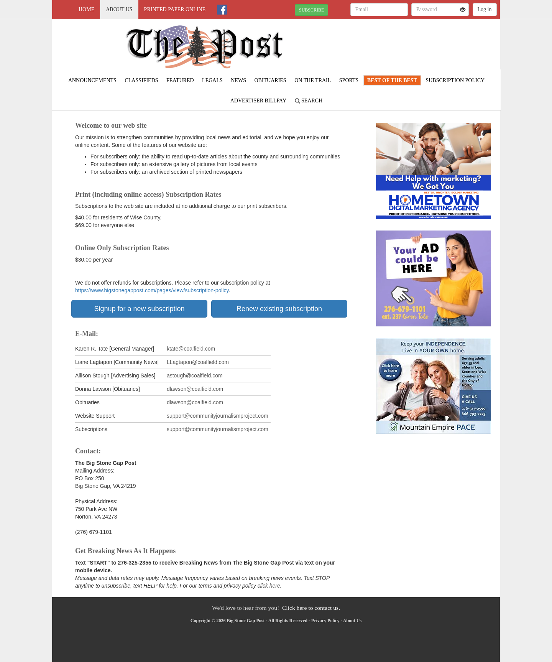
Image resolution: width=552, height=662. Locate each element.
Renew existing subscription (279, 309)
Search (309, 101)
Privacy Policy (325, 620)
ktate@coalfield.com (191, 349)
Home (86, 9)
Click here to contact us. (311, 607)
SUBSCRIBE (311, 10)
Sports (349, 80)
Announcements (92, 80)
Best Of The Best (392, 80)
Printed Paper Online (175, 9)
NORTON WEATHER (430, 46)
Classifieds (141, 80)
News (238, 80)
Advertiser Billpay (258, 101)
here (274, 586)
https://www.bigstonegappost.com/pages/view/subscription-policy (152, 290)
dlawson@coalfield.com (195, 389)
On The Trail (312, 80)
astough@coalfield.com (195, 375)
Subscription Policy (455, 80)
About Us (119, 9)
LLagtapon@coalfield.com (198, 362)
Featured (180, 80)
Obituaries (270, 80)
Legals (212, 80)
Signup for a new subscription (139, 309)
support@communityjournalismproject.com (217, 416)
